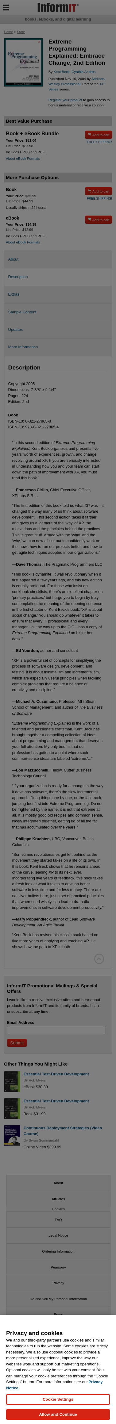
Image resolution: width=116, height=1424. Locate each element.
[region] (58, 1369)
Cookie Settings (58, 1399)
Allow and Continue (58, 1414)
